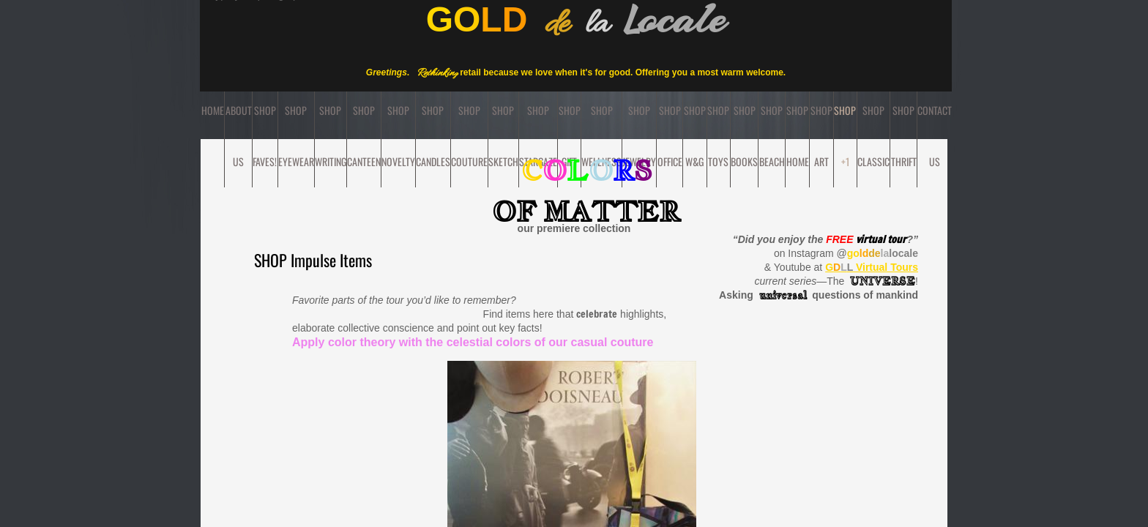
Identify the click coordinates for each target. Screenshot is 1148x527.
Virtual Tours (871, 267)
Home (212, 110)
